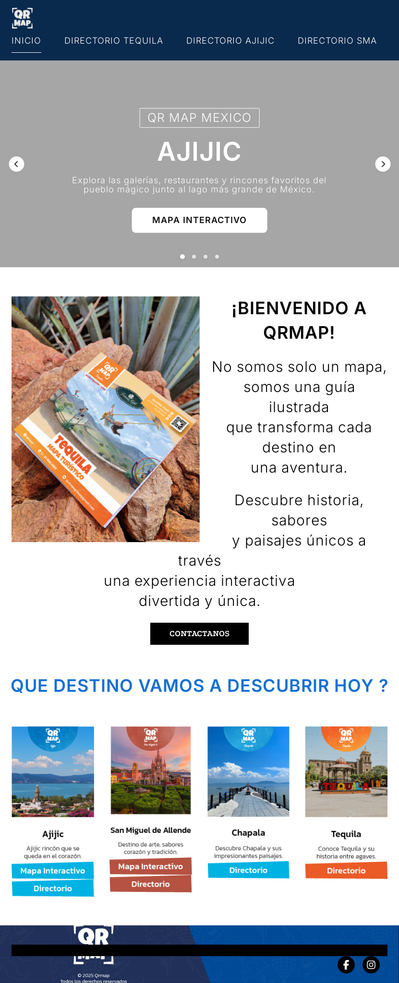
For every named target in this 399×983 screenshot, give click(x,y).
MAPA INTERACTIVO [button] (199, 220)
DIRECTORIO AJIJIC (230, 41)
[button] (16, 164)
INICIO (26, 41)
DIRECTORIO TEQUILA (113, 41)
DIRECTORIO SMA (337, 41)
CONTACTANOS (199, 633)
